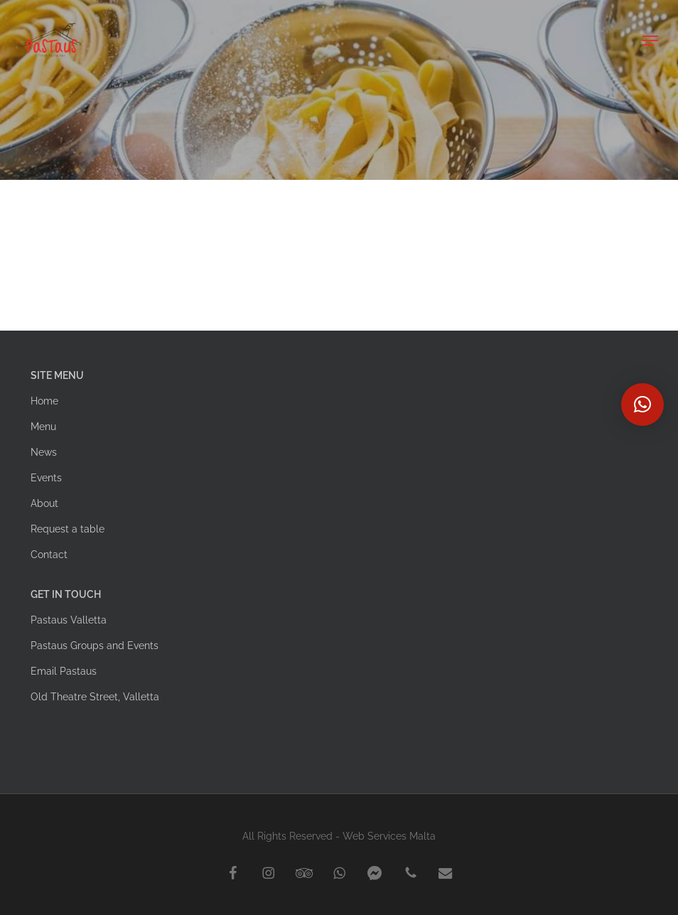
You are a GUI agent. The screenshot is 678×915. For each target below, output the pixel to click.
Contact (49, 554)
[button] (650, 40)
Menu (43, 426)
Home (44, 401)
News (44, 452)
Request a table (67, 529)
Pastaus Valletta (69, 620)
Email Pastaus (64, 671)
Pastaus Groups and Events (94, 645)
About (44, 503)
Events (46, 477)
